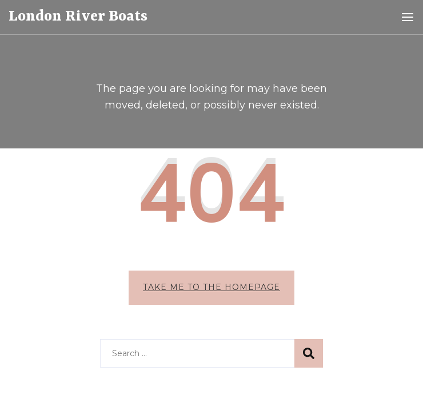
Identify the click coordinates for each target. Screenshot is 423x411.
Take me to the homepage (211, 252)
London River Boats (78, 16)
